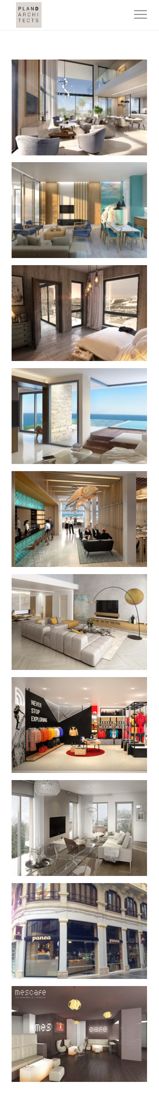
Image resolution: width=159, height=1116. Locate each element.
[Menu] (136, 15)
